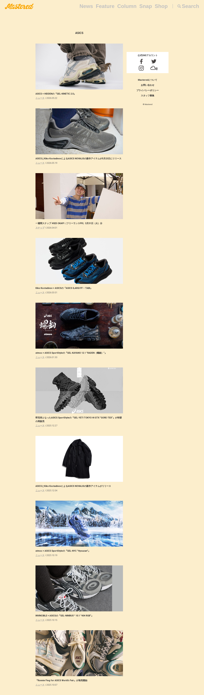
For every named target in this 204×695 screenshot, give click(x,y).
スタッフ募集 (147, 95)
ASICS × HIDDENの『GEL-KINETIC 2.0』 (55, 93)
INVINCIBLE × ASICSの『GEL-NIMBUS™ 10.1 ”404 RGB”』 (64, 615)
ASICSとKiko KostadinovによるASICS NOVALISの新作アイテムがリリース (73, 486)
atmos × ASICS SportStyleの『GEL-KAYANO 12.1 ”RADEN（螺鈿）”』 (71, 353)
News (86, 6)
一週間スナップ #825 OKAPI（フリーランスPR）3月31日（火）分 (68, 223)
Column (127, 6)
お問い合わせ (147, 85)
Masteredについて (147, 80)
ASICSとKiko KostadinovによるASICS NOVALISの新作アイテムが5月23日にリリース (78, 158)
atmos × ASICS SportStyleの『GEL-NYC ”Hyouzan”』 (62, 551)
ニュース (39, 98)
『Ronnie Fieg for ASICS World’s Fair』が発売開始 (61, 680)
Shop (161, 6)
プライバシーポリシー (147, 90)
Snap (145, 6)
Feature (105, 6)
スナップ (39, 227)
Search (190, 6)
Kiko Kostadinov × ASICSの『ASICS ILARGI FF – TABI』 (63, 288)
